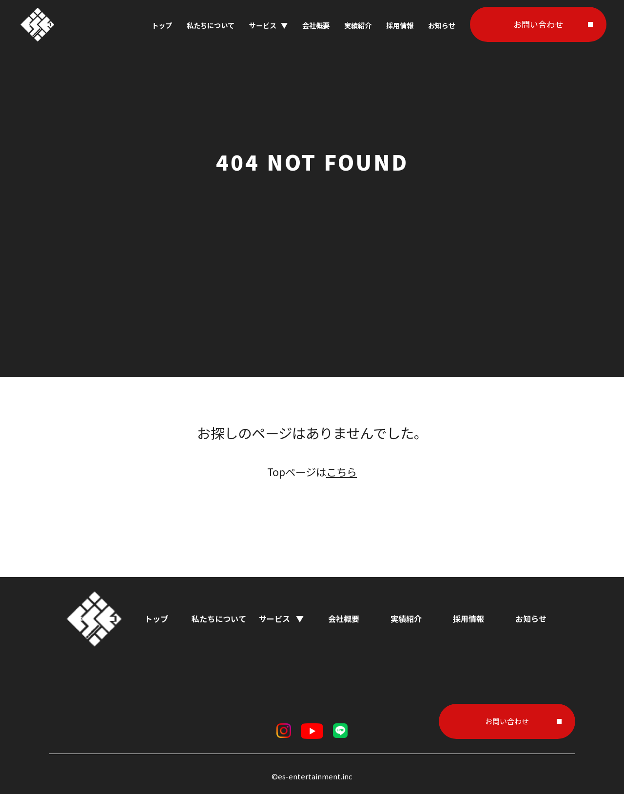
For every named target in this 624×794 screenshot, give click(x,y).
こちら (341, 471)
